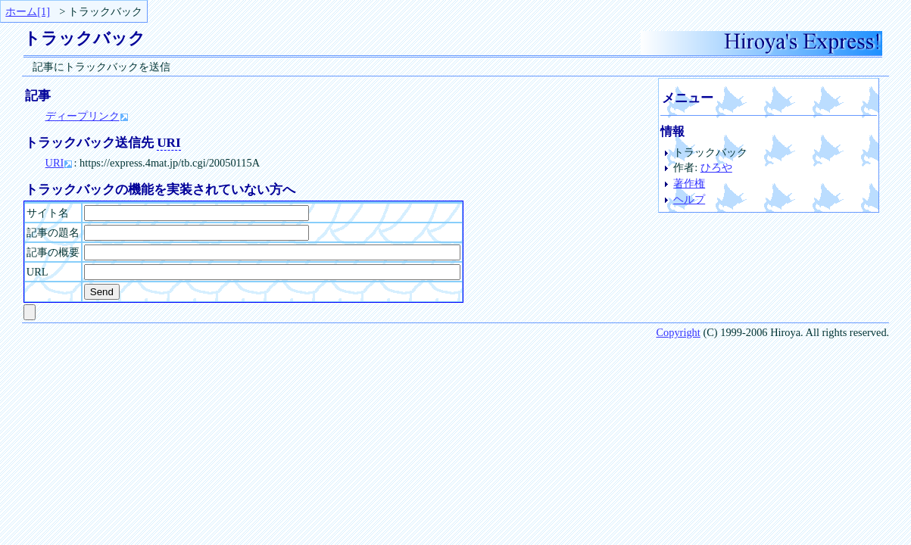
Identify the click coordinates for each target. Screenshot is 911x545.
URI (54, 163)
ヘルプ (689, 199)
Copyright (678, 332)
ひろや (716, 167)
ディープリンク (82, 116)
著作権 (689, 183)
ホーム (21, 11)
